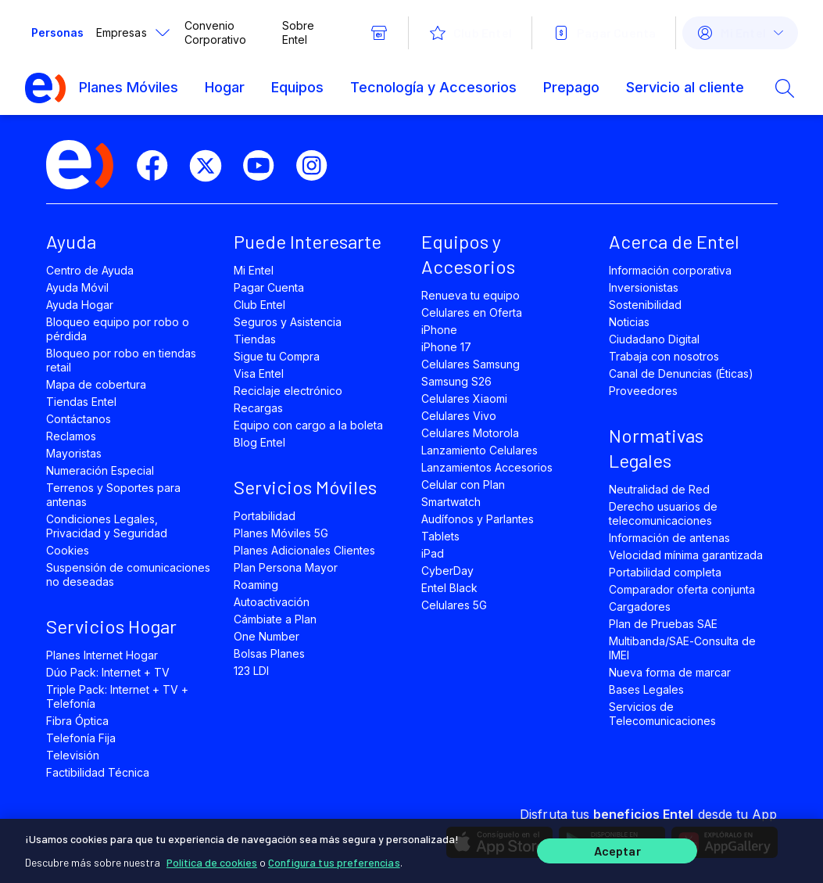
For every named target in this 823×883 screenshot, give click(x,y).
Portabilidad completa (665, 572)
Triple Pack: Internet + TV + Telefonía (117, 696)
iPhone (439, 329)
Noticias (629, 321)
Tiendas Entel (81, 401)
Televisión (72, 755)
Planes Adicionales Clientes (305, 550)
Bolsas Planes (269, 653)
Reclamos (71, 436)
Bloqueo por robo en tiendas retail (121, 360)
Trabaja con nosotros (664, 356)
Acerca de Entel (674, 241)
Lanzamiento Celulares (480, 450)
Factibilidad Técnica (98, 772)
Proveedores (643, 390)
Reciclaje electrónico (288, 390)
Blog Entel (259, 442)
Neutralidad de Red (659, 489)
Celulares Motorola (470, 433)
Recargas (258, 408)
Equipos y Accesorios (468, 254)
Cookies (67, 550)
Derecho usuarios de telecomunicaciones (663, 513)
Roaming (256, 584)
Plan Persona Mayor (286, 567)
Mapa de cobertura (96, 384)
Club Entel (259, 304)
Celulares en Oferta (472, 312)
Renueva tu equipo (471, 295)
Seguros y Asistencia (288, 321)
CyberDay (447, 570)
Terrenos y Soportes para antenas (113, 494)
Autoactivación (272, 601)
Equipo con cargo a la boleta (309, 425)
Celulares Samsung (471, 364)
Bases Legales (646, 689)
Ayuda (71, 241)
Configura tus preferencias (334, 859)
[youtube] (265, 165)
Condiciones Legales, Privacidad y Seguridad (107, 526)
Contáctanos (78, 418)
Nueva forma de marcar (670, 672)
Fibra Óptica (77, 720)
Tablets (440, 536)
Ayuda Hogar (79, 304)
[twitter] (211, 165)
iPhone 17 (446, 347)
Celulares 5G (454, 605)
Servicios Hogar (111, 626)
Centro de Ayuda (90, 270)
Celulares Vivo (459, 415)
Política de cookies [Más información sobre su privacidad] (211, 859)
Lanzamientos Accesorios (487, 467)
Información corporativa (670, 270)
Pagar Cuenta (269, 287)
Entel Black (449, 587)
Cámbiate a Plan (275, 619)
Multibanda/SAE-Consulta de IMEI (683, 648)
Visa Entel (259, 373)
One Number (266, 636)
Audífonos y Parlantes (478, 519)
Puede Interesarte (307, 241)
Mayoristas (74, 453)
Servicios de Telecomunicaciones (663, 713)
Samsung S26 (456, 381)
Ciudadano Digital (654, 339)
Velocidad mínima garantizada (686, 555)
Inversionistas (644, 287)
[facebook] (158, 165)
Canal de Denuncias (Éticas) (681, 373)
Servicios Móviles (305, 487)
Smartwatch (451, 501)
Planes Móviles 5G (281, 533)
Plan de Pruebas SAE (663, 623)
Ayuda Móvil (77, 287)
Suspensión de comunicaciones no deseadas (128, 574)
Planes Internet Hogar (102, 655)
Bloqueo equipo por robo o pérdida (118, 329)
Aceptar (617, 849)
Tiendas (255, 339)
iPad (432, 553)
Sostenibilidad (645, 304)
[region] (411, 849)
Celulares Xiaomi (464, 398)
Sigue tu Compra (277, 356)
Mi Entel (254, 270)
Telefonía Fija (81, 738)
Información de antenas (670, 537)
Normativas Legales (656, 448)
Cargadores (640, 606)
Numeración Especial (100, 470)
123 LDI (251, 670)
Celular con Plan (463, 484)
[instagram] (318, 165)
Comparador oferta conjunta (682, 589)
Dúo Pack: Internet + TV (108, 672)
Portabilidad (264, 515)
